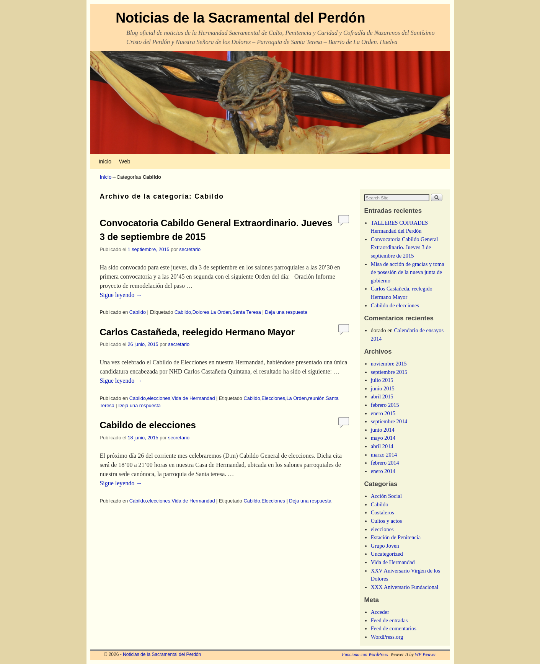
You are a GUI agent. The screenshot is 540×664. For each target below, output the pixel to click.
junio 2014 (383, 430)
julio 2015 (382, 380)
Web (124, 161)
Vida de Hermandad (193, 398)
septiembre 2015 (389, 372)
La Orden (220, 312)
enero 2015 (383, 413)
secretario (190, 249)
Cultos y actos (386, 521)
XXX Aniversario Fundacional (405, 587)
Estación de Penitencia (396, 537)
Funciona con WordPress (365, 654)
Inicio (105, 161)
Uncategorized (387, 554)
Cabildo (137, 312)
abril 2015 (382, 396)
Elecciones (273, 398)
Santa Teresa (246, 312)
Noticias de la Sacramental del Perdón (240, 18)
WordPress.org (387, 637)
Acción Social (386, 496)
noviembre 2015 (389, 364)
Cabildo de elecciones (148, 425)
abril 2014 (382, 446)
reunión (316, 398)
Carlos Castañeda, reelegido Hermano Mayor (197, 332)
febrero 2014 (385, 463)
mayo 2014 (383, 438)
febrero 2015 (385, 405)
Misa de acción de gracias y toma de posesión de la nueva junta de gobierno (407, 272)
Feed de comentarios (393, 628)
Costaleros (382, 512)
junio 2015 (383, 388)
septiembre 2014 (389, 421)
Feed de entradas (389, 620)
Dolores (201, 312)
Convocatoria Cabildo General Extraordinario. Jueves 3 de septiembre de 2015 (404, 247)
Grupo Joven (385, 546)
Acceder (380, 612)
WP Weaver (425, 654)
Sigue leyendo (121, 295)
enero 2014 (383, 471)
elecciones (158, 398)
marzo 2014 (384, 455)
